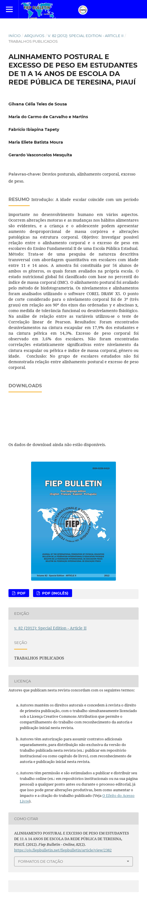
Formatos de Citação (40, 861)
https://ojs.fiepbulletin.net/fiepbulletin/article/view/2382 (63, 850)
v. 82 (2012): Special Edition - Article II (86, 35)
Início (14, 35)
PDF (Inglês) (54, 593)
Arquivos (34, 35)
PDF (20, 593)
